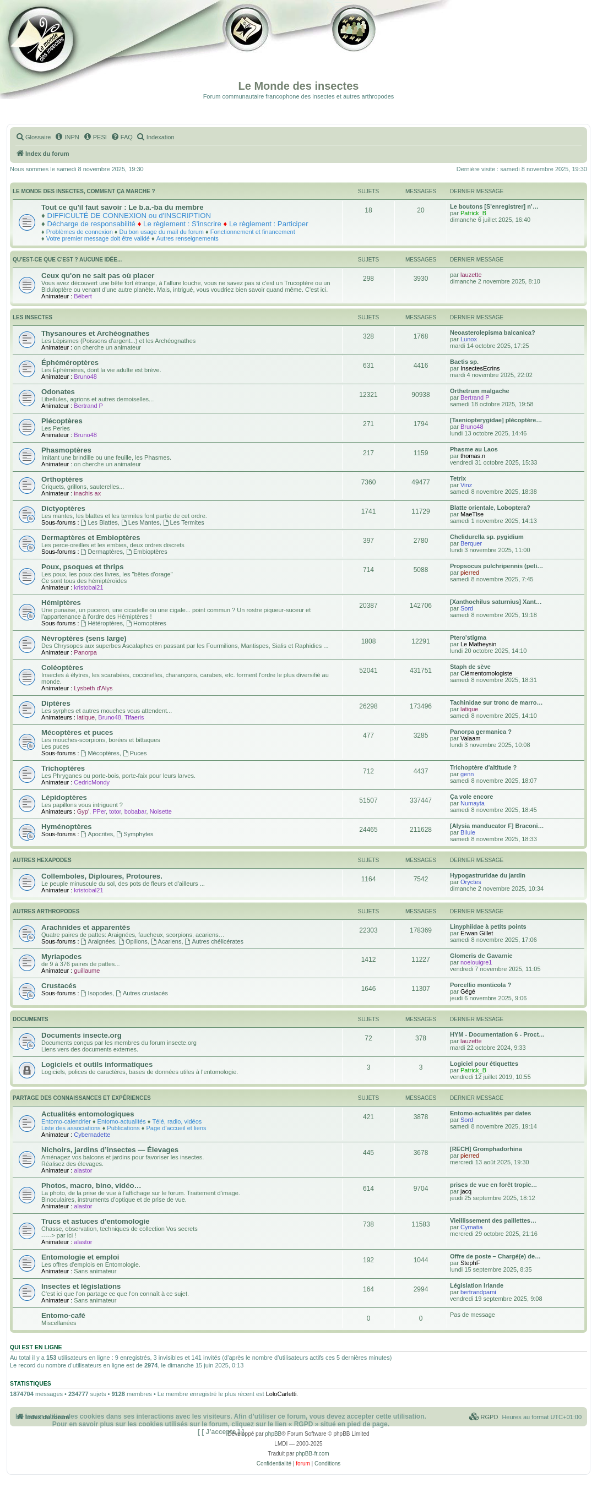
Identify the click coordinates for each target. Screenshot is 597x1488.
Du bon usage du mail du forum (161, 231)
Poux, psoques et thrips (82, 567)
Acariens (166, 941)
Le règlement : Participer (268, 224)
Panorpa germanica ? (481, 731)
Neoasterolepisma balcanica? (492, 332)
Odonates (58, 392)
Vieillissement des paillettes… (493, 1220)
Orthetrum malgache (479, 391)
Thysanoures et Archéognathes (95, 333)
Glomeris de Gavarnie (481, 955)
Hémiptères (61, 602)
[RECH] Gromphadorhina (486, 1149)
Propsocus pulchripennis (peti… (496, 566)
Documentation (64, 49)
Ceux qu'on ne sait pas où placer (97, 275)
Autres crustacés (142, 993)
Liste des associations (71, 1128)
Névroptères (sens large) (84, 638)
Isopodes (97, 993)
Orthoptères (62, 479)
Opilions (133, 941)
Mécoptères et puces (77, 732)
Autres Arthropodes (46, 911)
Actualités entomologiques (87, 1114)
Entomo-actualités (121, 1121)
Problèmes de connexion (79, 231)
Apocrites (97, 834)
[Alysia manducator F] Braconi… (497, 825)
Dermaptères (102, 551)
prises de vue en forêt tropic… (493, 1184)
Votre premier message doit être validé (98, 238)
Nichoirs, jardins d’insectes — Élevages (109, 1150)
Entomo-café (63, 1315)
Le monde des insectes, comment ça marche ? (84, 191)
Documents (30, 1019)
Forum (352, 49)
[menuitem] (33, 137)
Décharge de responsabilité (91, 224)
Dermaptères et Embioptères (90, 537)
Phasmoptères (66, 450)
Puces (134, 753)
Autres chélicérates (214, 941)
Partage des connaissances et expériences (82, 1098)
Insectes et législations (81, 1286)
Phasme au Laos (474, 449)
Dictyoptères (63, 508)
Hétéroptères (102, 623)
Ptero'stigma (468, 637)
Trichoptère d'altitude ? (483, 767)
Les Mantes (140, 522)
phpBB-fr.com (312, 1454)
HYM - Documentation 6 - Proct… (497, 1034)
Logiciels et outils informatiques (97, 1064)
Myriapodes (61, 956)
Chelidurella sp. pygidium (487, 536)
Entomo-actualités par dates (490, 1113)
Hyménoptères (66, 826)
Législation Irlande (476, 1285)
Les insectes (32, 317)
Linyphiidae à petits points (488, 926)
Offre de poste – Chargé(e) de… (495, 1256)
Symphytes (134, 834)
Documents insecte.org (81, 1035)
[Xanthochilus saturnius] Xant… (496, 601)
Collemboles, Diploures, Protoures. (101, 876)
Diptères (55, 703)
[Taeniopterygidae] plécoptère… (496, 420)
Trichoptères (63, 768)
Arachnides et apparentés (85, 927)
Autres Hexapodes (42, 860)
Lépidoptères (64, 797)
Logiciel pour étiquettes (484, 1063)
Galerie (248, 49)
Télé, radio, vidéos (177, 1121)
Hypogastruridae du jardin (487, 875)
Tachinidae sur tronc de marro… (496, 702)
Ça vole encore (471, 796)
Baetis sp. (464, 361)
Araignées (98, 941)
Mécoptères (100, 753)
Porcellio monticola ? (480, 985)
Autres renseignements (187, 238)
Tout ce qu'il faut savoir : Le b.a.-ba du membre (122, 207)
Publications (123, 1128)
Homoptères (146, 623)
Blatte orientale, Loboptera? (490, 507)
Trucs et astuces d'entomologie (95, 1221)
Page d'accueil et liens (176, 1128)
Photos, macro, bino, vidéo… (91, 1185)
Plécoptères (62, 421)
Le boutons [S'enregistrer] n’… (494, 206)
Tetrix (458, 478)
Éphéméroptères (70, 362)
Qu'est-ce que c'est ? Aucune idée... (67, 260)
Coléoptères (62, 667)
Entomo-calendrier (66, 1121)
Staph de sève (470, 666)
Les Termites (183, 522)
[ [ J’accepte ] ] (221, 1432)
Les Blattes (99, 522)
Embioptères (146, 551)
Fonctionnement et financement (252, 231)
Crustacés (59, 986)
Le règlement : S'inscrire (182, 224)
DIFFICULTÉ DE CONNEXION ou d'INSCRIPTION (129, 215)
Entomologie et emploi (80, 1257)
